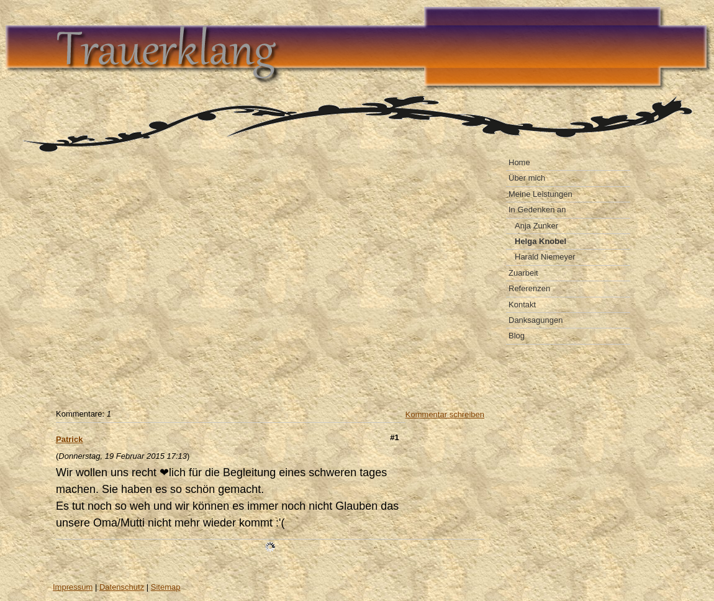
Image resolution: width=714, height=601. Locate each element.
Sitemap (166, 587)
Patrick (69, 439)
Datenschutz (121, 587)
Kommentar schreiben (444, 414)
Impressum (73, 587)
